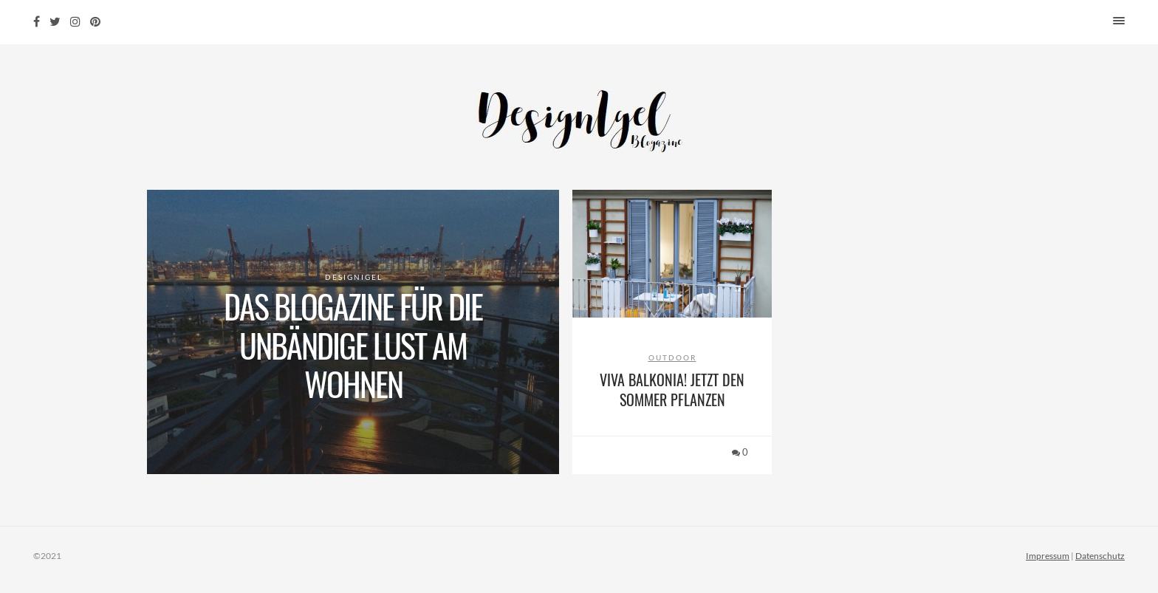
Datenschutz (1100, 555)
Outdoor (672, 357)
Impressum (1047, 555)
